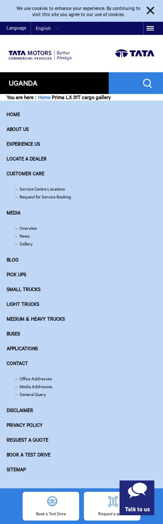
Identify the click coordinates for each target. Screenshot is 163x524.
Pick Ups (16, 275)
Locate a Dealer (27, 159)
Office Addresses (36, 379)
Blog (12, 260)
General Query (33, 394)
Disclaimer (20, 410)
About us (18, 129)
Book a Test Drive (28, 455)
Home (44, 97)
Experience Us (23, 144)
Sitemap (16, 470)
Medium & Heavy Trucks (36, 319)
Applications (22, 349)
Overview (28, 228)
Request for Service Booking (45, 197)
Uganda (23, 82)
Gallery (26, 244)
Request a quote (27, 440)
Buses (13, 334)
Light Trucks (23, 304)
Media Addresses (36, 387)
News (25, 236)
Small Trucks (23, 289)
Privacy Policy (25, 425)
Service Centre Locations (42, 189)
